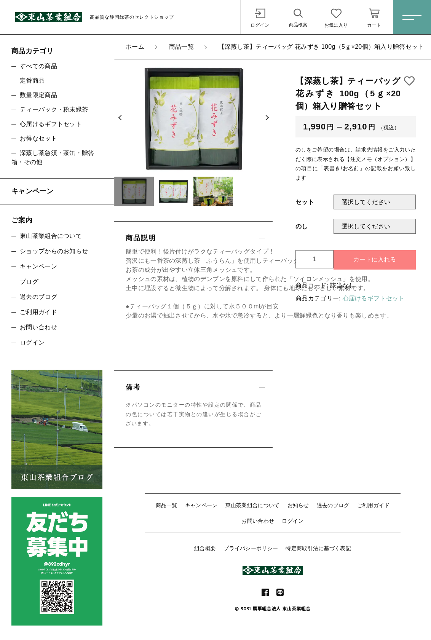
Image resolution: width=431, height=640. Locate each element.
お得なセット (38, 138)
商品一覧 (166, 505)
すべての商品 (38, 66)
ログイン (292, 521)
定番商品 (32, 80)
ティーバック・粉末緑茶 (54, 109)
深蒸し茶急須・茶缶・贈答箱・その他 (52, 157)
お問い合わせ (257, 521)
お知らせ (298, 505)
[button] (120, 118)
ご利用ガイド (373, 505)
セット (304, 202)
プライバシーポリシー (250, 548)
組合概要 (205, 548)
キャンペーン (201, 505)
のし (301, 226)
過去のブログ (333, 505)
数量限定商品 (38, 95)
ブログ (29, 281)
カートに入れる (374, 259)
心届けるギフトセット (374, 298)
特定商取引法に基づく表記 (318, 548)
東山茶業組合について (252, 505)
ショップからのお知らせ (54, 251)
